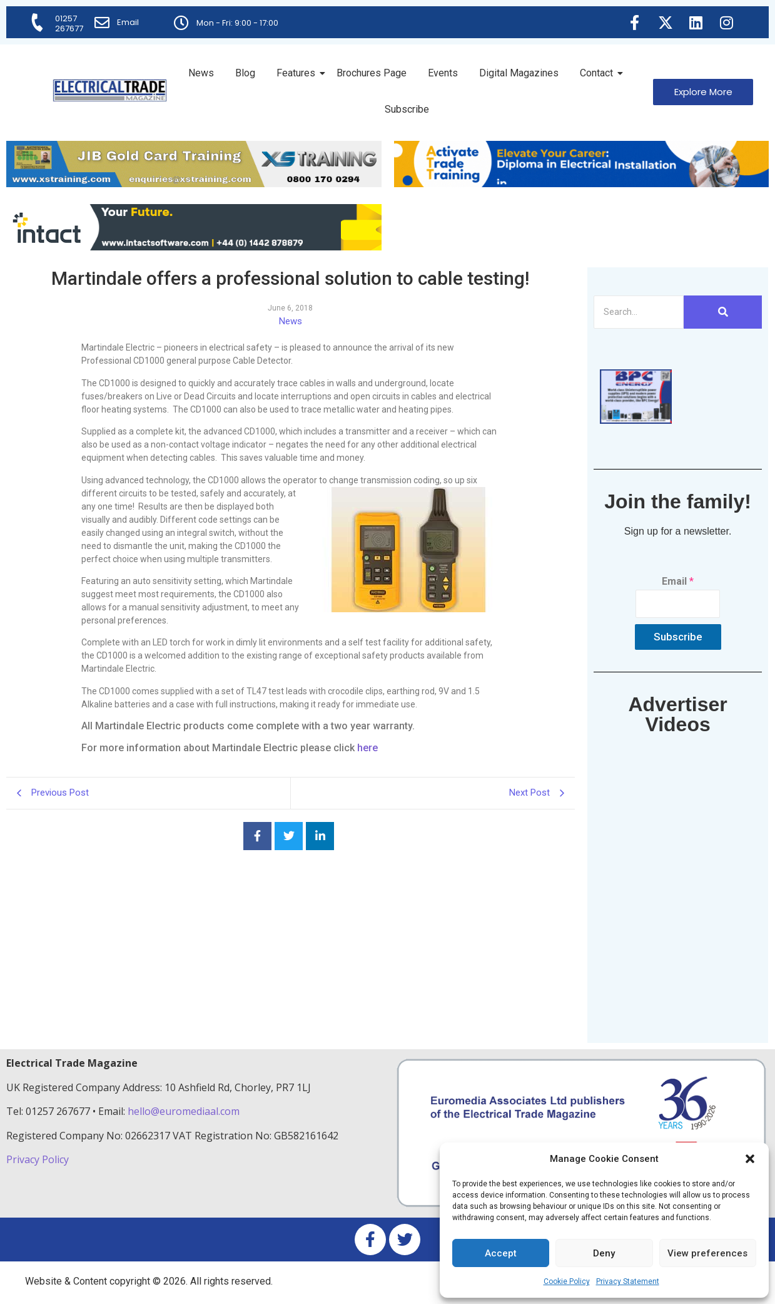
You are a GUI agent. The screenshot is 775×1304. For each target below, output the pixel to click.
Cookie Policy (567, 1281)
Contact (598, 73)
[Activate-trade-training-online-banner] (581, 184)
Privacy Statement (627, 1281)
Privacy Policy (38, 1159)
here (367, 748)
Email (128, 22)
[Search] (639, 312)
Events (443, 73)
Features (298, 73)
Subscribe (407, 109)
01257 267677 (69, 23)
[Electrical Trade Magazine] (109, 90)
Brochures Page (372, 73)
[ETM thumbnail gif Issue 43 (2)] (636, 420)
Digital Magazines (519, 73)
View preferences (707, 1253)
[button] (750, 1159)
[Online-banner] (194, 247)
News (201, 73)
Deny (604, 1253)
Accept (501, 1253)
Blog (245, 73)
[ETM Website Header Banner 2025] (194, 184)
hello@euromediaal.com (184, 1111)
